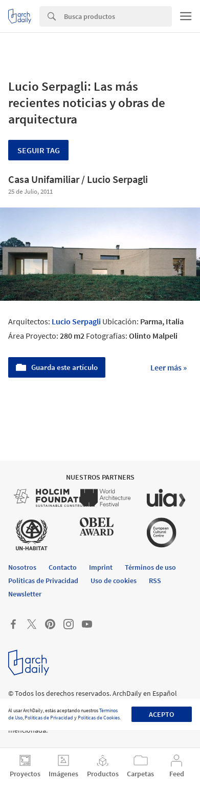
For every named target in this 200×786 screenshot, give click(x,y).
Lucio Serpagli (76, 321)
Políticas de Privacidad (49, 717)
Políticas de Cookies (99, 717)
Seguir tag (38, 150)
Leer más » (168, 367)
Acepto (161, 714)
